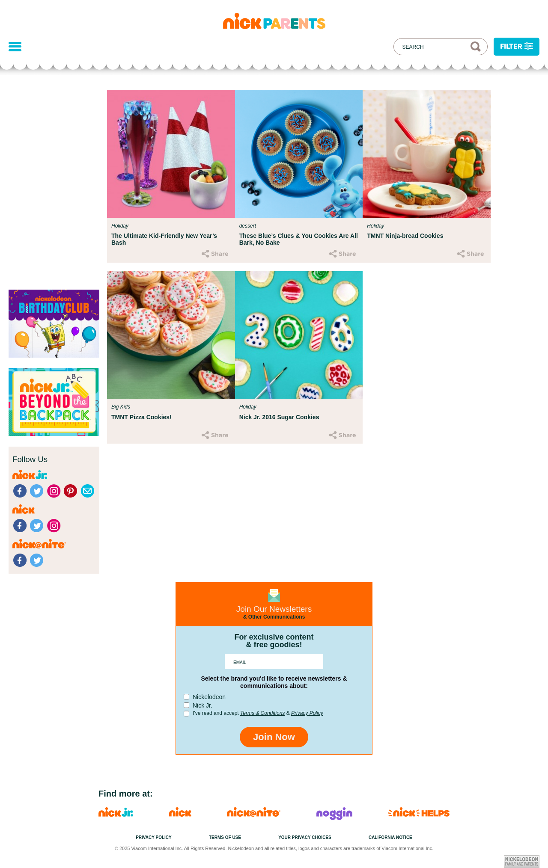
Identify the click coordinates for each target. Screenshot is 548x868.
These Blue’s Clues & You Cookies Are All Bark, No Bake (298, 239)
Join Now (274, 737)
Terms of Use (225, 837)
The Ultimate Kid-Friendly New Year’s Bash (164, 239)
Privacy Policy (307, 713)
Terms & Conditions (262, 713)
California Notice (390, 837)
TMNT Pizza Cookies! (141, 417)
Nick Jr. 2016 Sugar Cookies (279, 417)
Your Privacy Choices (304, 837)
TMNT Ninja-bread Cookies (405, 235)
